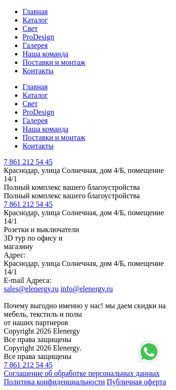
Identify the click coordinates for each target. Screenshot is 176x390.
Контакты (38, 71)
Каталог (35, 20)
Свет (30, 28)
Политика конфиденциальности (54, 382)
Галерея (35, 45)
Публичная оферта (136, 382)
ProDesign (38, 37)
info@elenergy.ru (87, 289)
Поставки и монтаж (54, 62)
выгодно (43, 306)
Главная (35, 12)
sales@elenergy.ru (31, 289)
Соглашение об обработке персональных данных (82, 373)
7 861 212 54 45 (28, 162)
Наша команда (46, 54)
